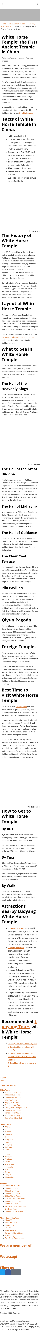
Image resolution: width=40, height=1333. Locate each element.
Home (3, 24)
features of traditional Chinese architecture (18, 337)
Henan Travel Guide (17, 24)
